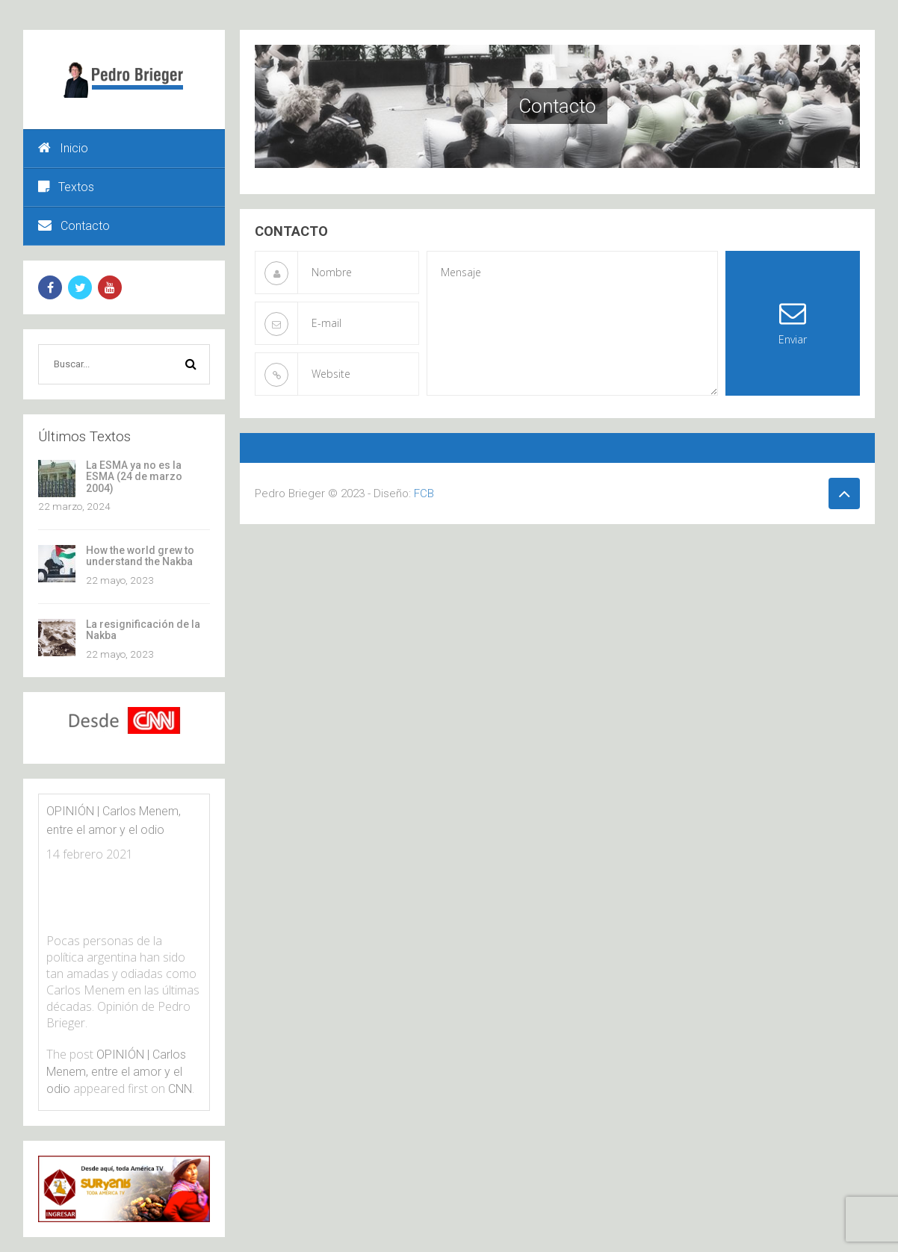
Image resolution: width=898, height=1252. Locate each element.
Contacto (74, 226)
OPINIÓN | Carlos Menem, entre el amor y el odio (116, 1071)
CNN (180, 1089)
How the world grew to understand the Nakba (140, 555)
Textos (66, 187)
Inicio (63, 148)
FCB (424, 493)
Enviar (792, 322)
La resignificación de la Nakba (143, 629)
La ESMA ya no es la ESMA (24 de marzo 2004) (134, 476)
